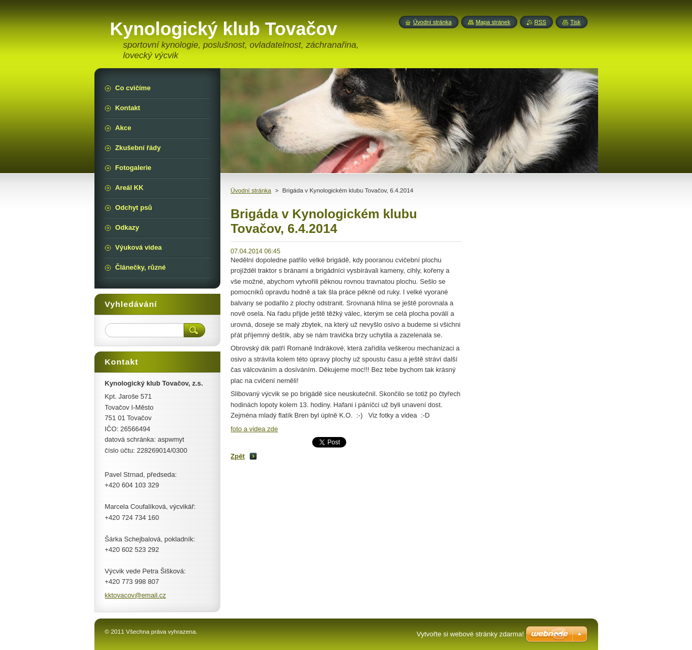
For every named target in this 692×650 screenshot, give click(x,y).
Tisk (575, 22)
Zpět (238, 456)
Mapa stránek (493, 22)
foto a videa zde (254, 429)
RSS (540, 22)
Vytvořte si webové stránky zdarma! (470, 634)
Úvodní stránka (251, 190)
